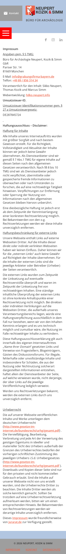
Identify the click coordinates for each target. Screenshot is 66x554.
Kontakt (31, 549)
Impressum (20, 518)
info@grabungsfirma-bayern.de (33, 76)
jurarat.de (15, 522)
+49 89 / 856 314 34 (25, 80)
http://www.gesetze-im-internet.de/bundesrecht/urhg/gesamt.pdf (31, 428)
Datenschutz (51, 549)
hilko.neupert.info (38, 95)
